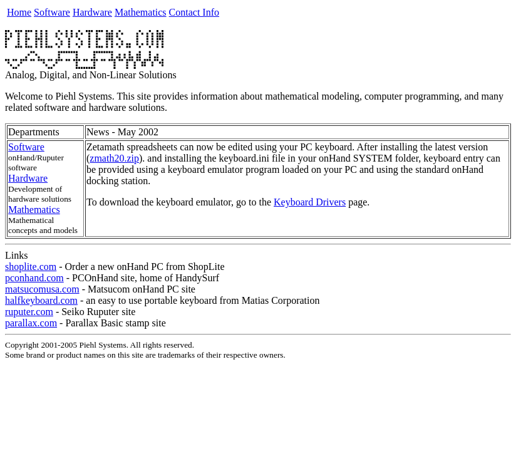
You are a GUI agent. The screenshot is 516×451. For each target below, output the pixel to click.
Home (19, 12)
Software (52, 12)
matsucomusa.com (42, 289)
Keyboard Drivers (310, 202)
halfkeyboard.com (41, 300)
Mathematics (141, 12)
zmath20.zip (114, 158)
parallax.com (31, 323)
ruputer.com (29, 311)
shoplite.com (30, 266)
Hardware (92, 12)
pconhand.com (34, 277)
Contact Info (194, 12)
